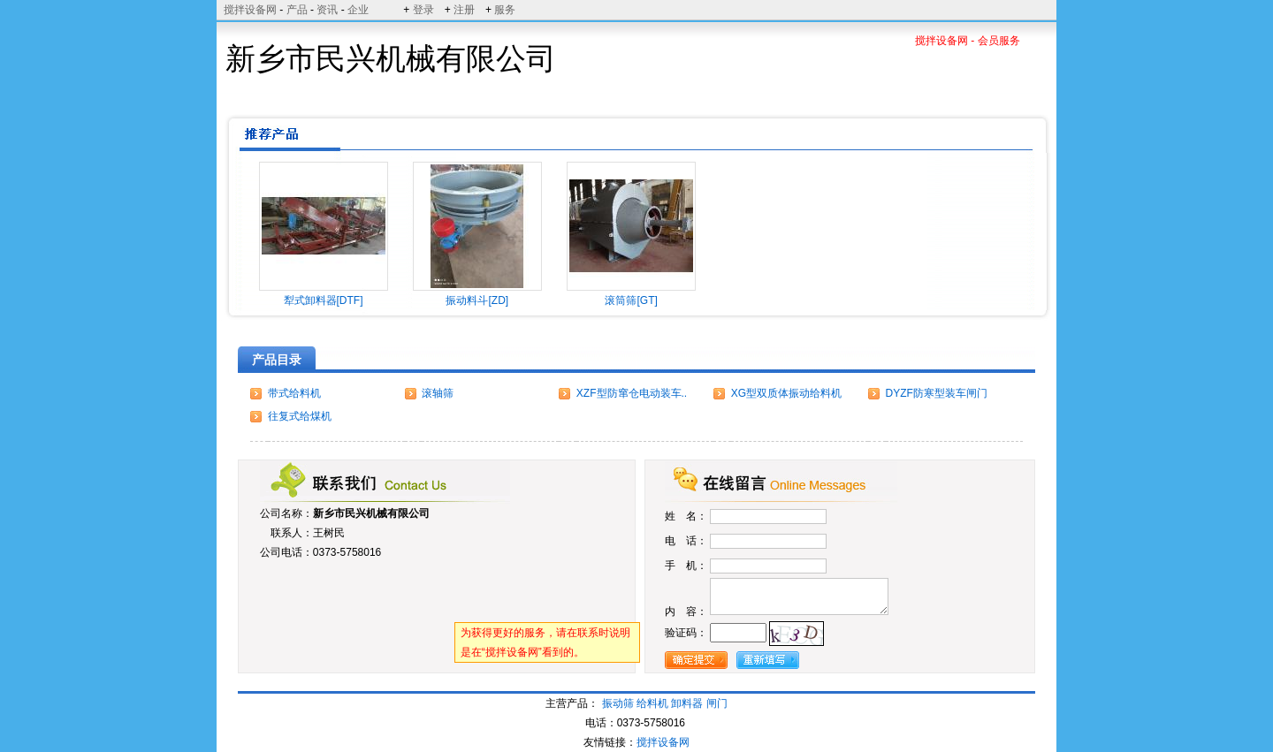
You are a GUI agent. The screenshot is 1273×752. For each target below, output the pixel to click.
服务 (504, 10)
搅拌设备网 (250, 10)
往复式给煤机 (300, 416)
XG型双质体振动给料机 (786, 393)
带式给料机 (294, 393)
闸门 (717, 703)
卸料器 (687, 703)
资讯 (327, 10)
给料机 (652, 703)
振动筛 (618, 703)
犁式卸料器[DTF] (323, 300)
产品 (297, 10)
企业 (358, 10)
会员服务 (999, 40)
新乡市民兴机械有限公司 (371, 513)
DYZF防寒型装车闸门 (936, 393)
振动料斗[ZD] (477, 300)
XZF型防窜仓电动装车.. (631, 393)
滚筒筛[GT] (631, 300)
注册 (464, 10)
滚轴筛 (438, 393)
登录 (423, 10)
